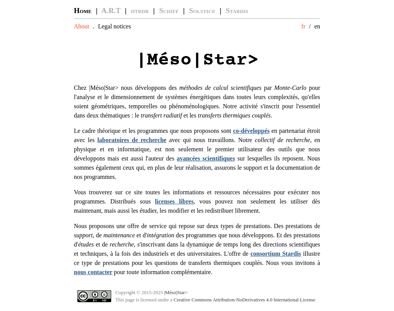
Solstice (202, 11)
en (317, 26)
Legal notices (114, 26)
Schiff (169, 11)
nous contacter (93, 272)
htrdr (140, 11)
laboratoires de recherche (131, 140)
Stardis (236, 11)
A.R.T (111, 11)
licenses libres (174, 201)
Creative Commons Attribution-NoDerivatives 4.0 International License (244, 300)
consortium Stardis (275, 253)
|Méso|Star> (175, 292)
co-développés (251, 130)
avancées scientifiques (206, 158)
